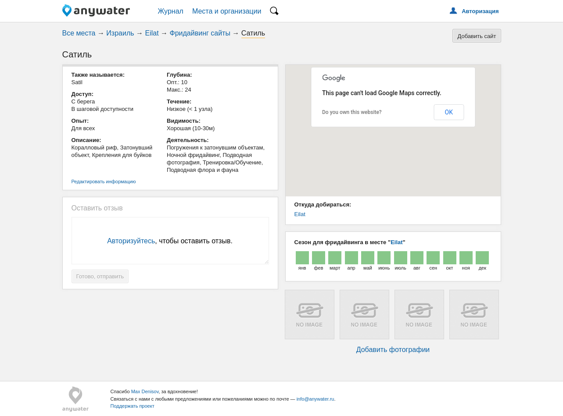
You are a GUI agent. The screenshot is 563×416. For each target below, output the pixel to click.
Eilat (152, 33)
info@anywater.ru (315, 399)
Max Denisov (145, 391)
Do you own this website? (352, 112)
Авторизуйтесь (131, 241)
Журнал (170, 11)
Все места (79, 33)
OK (449, 112)
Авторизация (480, 11)
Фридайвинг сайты (200, 33)
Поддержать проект (132, 406)
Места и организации (227, 11)
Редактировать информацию (104, 181)
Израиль (120, 33)
